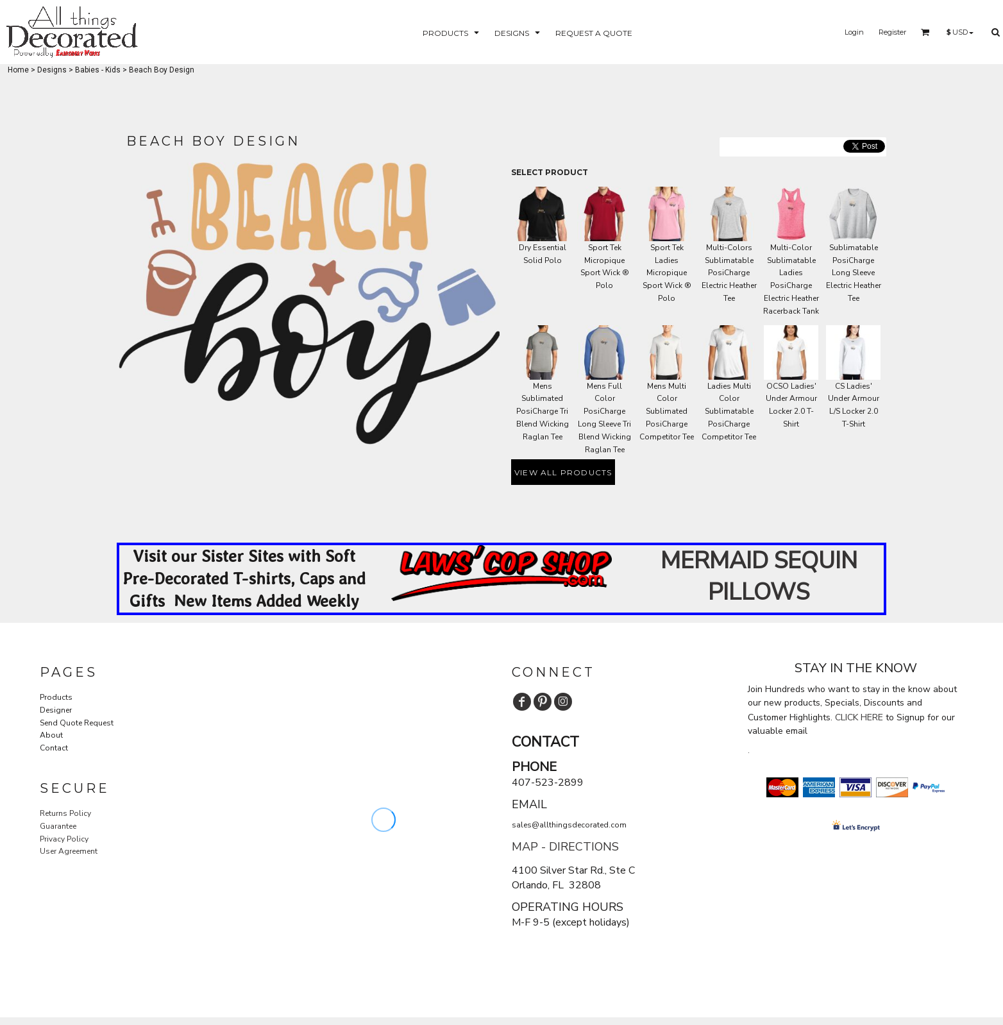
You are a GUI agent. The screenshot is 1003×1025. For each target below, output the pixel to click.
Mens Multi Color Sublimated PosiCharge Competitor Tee (666, 411)
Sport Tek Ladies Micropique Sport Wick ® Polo (667, 272)
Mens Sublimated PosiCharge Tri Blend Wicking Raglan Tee (542, 411)
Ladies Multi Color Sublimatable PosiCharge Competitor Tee (729, 411)
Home (18, 69)
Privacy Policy (64, 839)
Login (854, 32)
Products (56, 697)
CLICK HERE (859, 717)
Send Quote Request (77, 723)
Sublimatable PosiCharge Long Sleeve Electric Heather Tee (853, 272)
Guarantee (58, 826)
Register (892, 32)
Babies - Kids (98, 69)
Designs (52, 69)
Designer (56, 710)
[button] (452, 32)
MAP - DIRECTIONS (565, 846)
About (51, 735)
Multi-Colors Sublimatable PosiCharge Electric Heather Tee (729, 272)
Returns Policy (65, 813)
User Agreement (68, 851)
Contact (54, 748)
